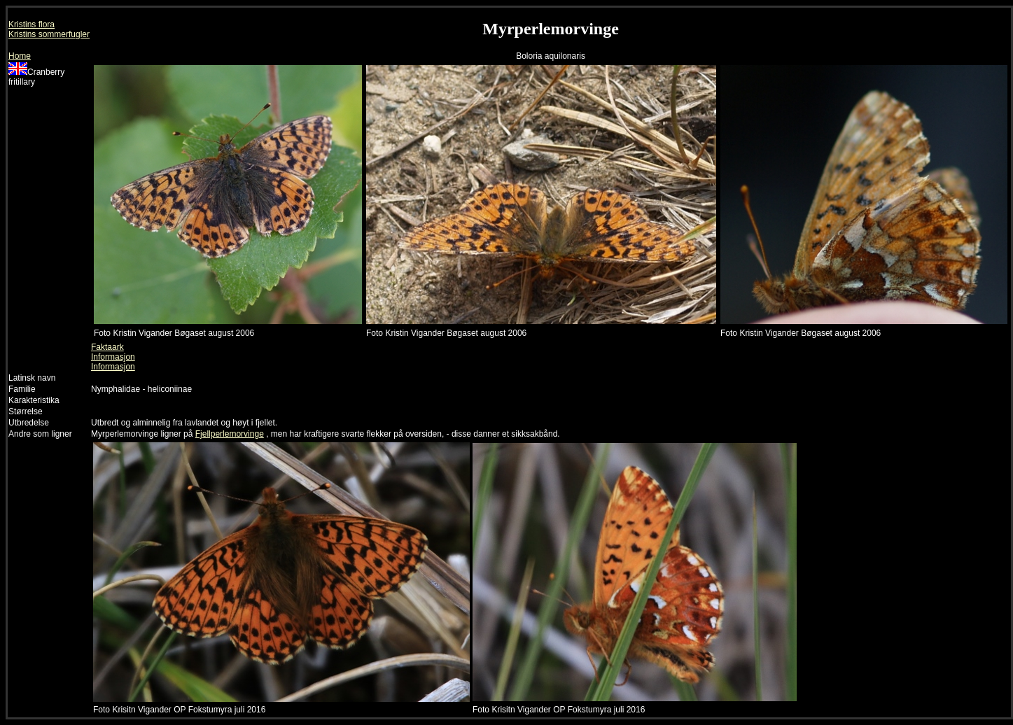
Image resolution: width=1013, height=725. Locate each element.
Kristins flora (31, 24)
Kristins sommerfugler (49, 34)
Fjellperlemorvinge (229, 434)
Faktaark (107, 347)
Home (19, 56)
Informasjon (113, 357)
